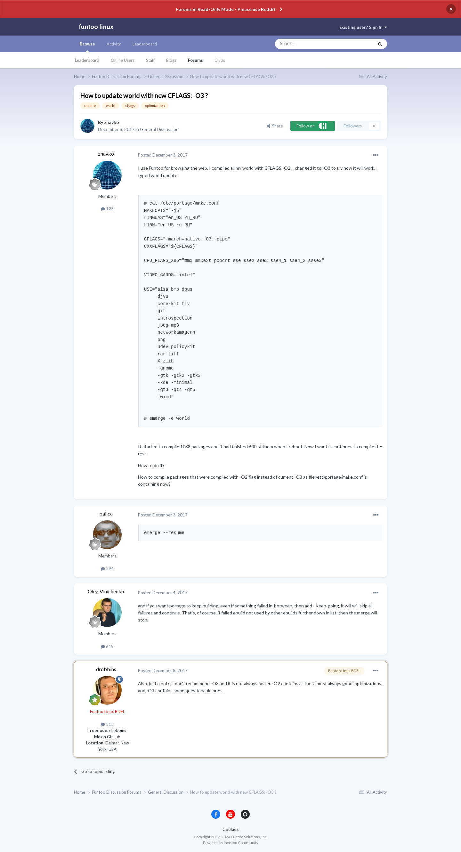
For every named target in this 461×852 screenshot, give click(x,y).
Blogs (171, 60)
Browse (87, 46)
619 (107, 646)
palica (106, 513)
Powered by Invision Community (230, 842)
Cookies (230, 829)
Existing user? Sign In (363, 27)
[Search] (311, 44)
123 (107, 208)
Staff (150, 60)
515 (107, 724)
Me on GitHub (107, 736)
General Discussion (159, 129)
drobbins (106, 669)
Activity (114, 43)
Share (275, 125)
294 (107, 568)
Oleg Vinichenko (106, 591)
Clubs (219, 60)
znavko (111, 122)
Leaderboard (87, 60)
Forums (195, 60)
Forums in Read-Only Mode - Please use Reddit (226, 9)
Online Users (122, 60)
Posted (163, 155)
